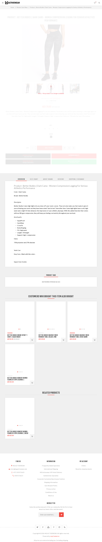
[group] (19, 316)
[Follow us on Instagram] (59, 527)
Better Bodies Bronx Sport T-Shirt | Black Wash (17, 336)
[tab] (21, 179)
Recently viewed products (84, 469)
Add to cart (32, 340)
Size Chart (34, 179)
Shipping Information (51, 482)
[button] (17, 425)
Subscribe (61, 514)
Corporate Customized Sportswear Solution (51, 479)
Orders (84, 466)
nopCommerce (54, 536)
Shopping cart (95, 2)
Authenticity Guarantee (50, 475)
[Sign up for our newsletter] (48, 514)
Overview (21, 179)
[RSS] (64, 527)
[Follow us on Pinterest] (54, 527)
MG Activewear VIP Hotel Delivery (51, 472)
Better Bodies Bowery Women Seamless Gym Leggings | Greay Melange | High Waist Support (17, 433)
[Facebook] (43, 527)
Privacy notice (51, 489)
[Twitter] (37, 527)
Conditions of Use (51, 492)
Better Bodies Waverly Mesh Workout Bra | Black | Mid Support (48, 337)
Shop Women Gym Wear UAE (49, 282)
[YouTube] (48, 527)
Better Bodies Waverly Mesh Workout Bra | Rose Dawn (79, 336)
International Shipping (51, 469)
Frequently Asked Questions (51, 466)
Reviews (61, 179)
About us (51, 495)
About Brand (48, 179)
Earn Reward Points (51, 485)
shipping (65, 540)
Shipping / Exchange (76, 179)
